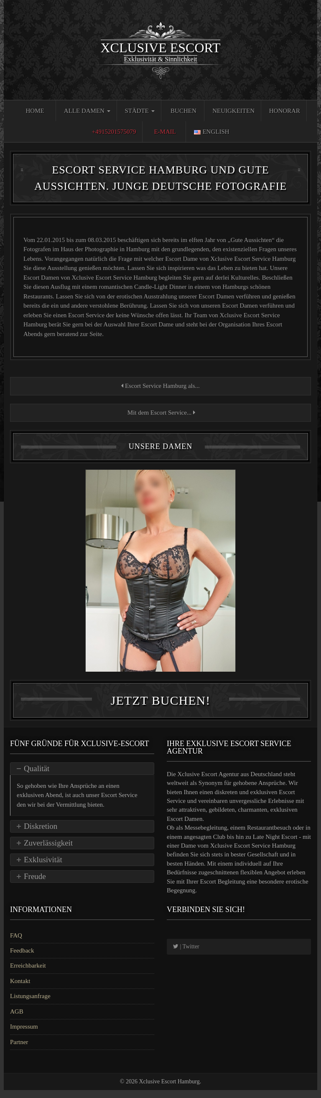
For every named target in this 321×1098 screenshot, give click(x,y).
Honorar (284, 110)
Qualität (36, 776)
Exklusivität (43, 867)
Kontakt (20, 989)
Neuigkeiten (233, 110)
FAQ (16, 943)
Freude (35, 884)
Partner (19, 1050)
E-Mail (165, 131)
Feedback (22, 958)
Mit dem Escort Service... (160, 412)
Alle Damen (87, 110)
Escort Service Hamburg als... (160, 385)
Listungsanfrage (30, 1004)
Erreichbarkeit (28, 974)
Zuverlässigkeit (48, 850)
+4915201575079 (114, 131)
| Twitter (186, 954)
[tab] (82, 776)
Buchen (183, 110)
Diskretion (40, 834)
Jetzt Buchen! (160, 708)
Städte (139, 110)
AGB (16, 1019)
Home (34, 110)
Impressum (24, 1034)
